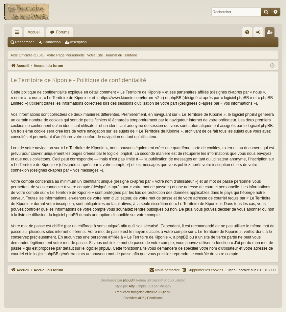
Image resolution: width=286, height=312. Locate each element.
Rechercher (24, 42)
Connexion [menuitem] (259, 33)
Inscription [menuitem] (271, 33)
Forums (63, 32)
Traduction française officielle (136, 292)
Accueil (34, 32)
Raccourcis (18, 33)
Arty (132, 286)
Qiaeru (166, 292)
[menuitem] (247, 32)
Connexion (52, 42)
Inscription (78, 42)
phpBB (128, 280)
